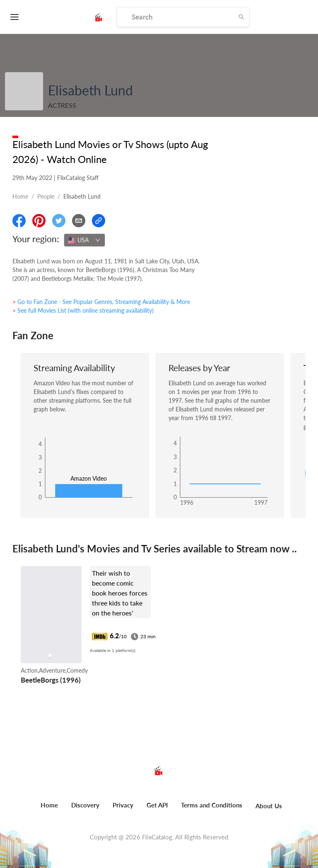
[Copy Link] (98, 220)
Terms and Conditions (211, 805)
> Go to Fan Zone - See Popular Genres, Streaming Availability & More (101, 301)
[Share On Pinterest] (39, 220)
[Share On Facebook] (19, 220)
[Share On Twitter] (58, 220)
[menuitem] (49, 809)
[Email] (78, 220)
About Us (268, 806)
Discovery (85, 805)
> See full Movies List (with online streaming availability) (83, 310)
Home (20, 196)
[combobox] (84, 240)
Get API (157, 805)
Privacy (123, 805)
